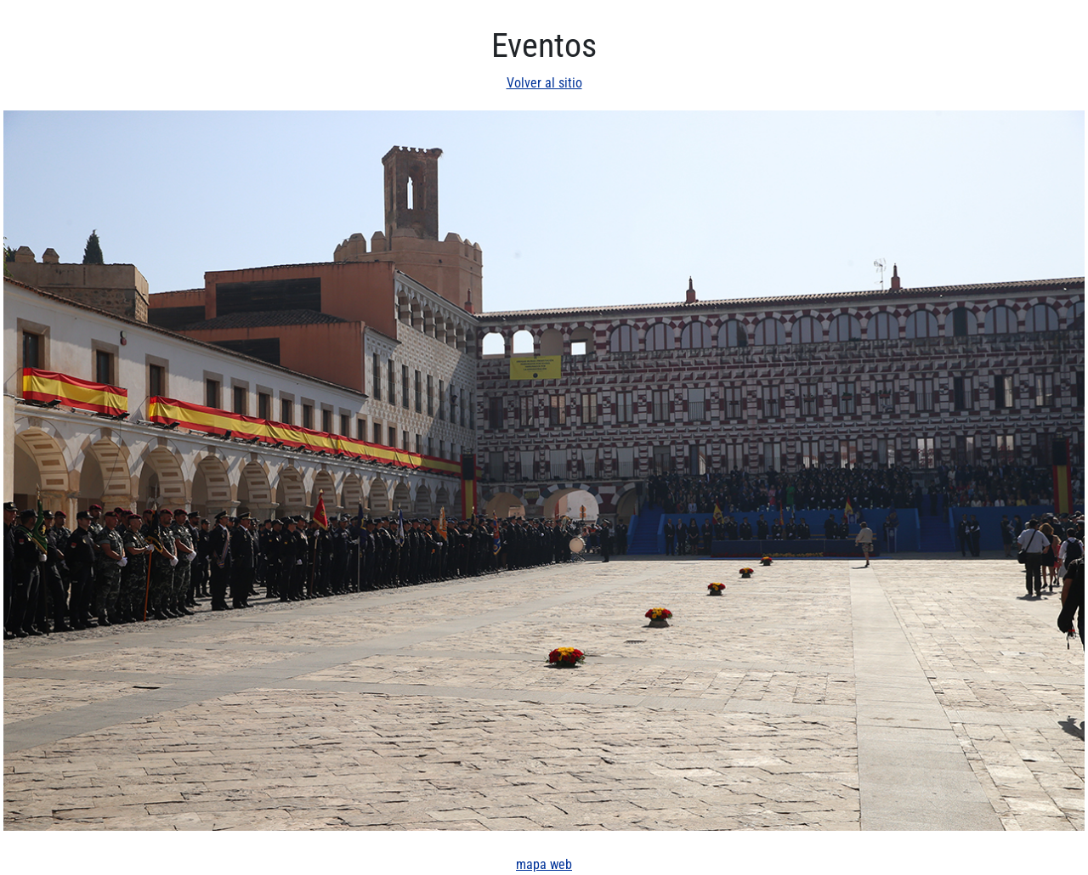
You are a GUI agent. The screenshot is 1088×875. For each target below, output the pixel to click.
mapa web (544, 864)
